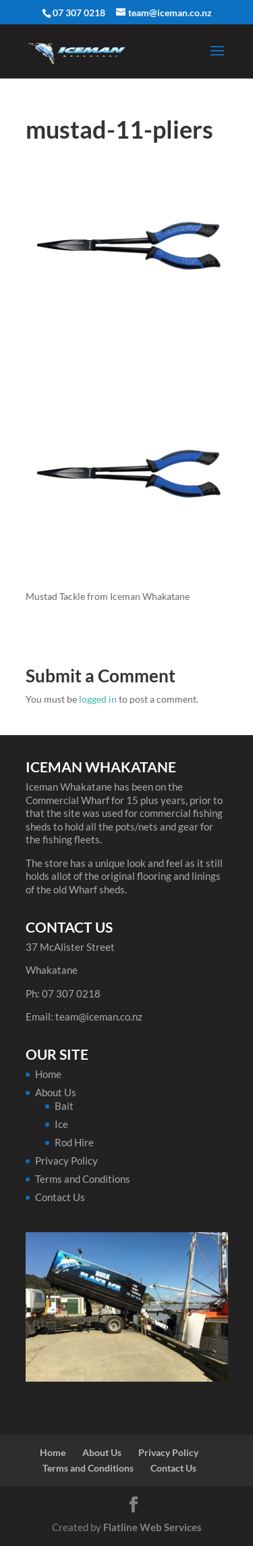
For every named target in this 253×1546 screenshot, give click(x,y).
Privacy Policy (66, 1160)
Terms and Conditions (82, 1179)
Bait (64, 1106)
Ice (61, 1124)
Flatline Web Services (152, 1527)
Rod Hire (74, 1142)
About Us (55, 1092)
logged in (98, 699)
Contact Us (60, 1197)
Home (48, 1074)
